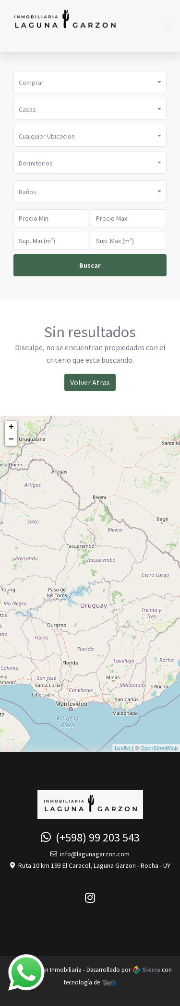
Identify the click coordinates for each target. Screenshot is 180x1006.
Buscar (90, 265)
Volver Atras (90, 382)
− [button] (11, 439)
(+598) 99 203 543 (90, 837)
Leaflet (123, 748)
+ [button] (11, 427)
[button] (90, 82)
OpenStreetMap (159, 748)
